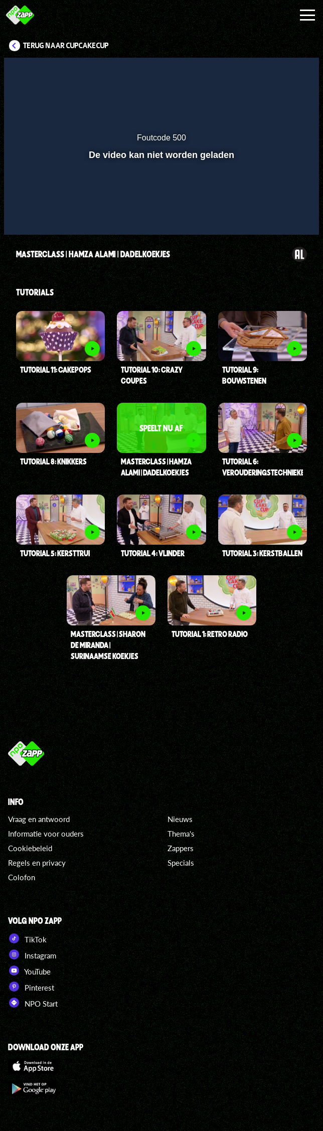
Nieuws (180, 819)
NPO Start (33, 1003)
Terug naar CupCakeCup (66, 45)
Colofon (21, 877)
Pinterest (31, 987)
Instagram (32, 954)
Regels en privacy (37, 862)
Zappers (181, 848)
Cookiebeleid (30, 848)
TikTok (27, 938)
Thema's (181, 833)
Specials (181, 862)
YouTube (29, 970)
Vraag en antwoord (39, 819)
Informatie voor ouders (46, 833)
